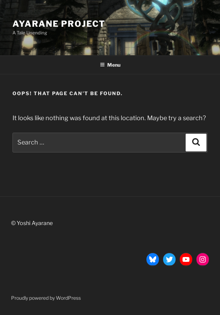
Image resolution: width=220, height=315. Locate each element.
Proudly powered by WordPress (46, 298)
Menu (110, 65)
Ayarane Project (58, 24)
